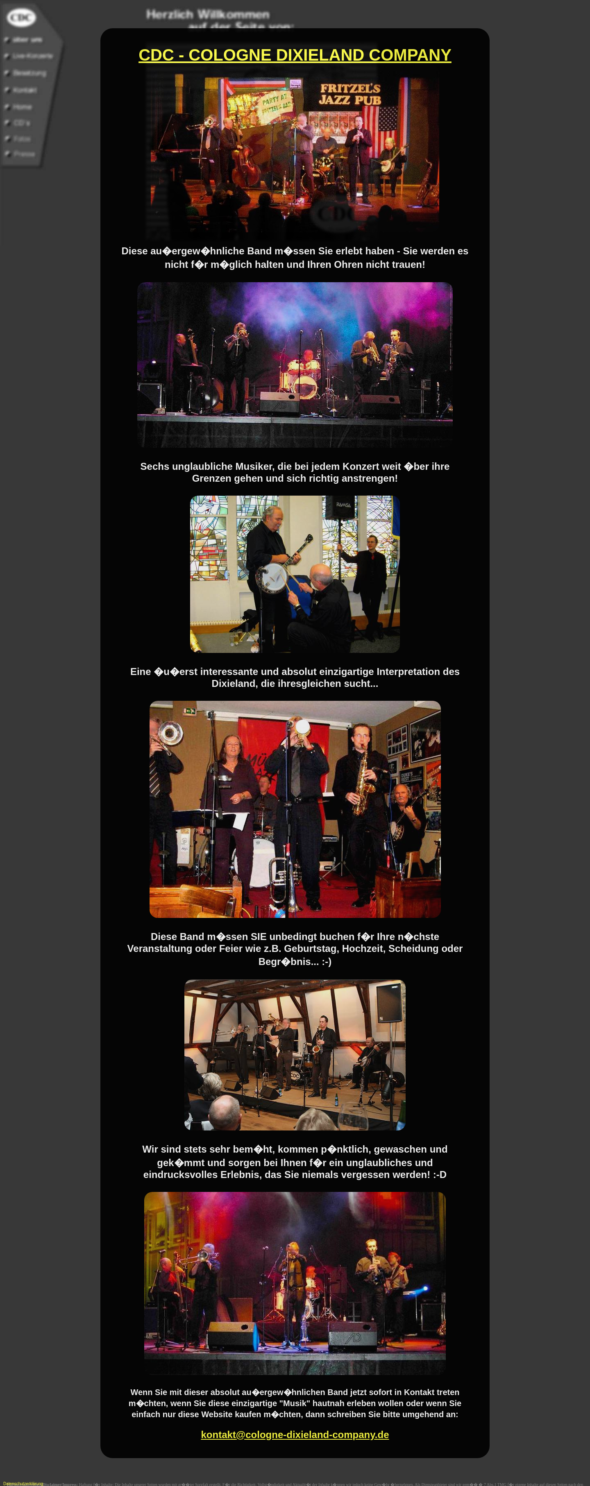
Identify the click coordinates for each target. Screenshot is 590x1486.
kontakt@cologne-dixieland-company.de (295, 1419)
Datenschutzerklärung (23, 1483)
